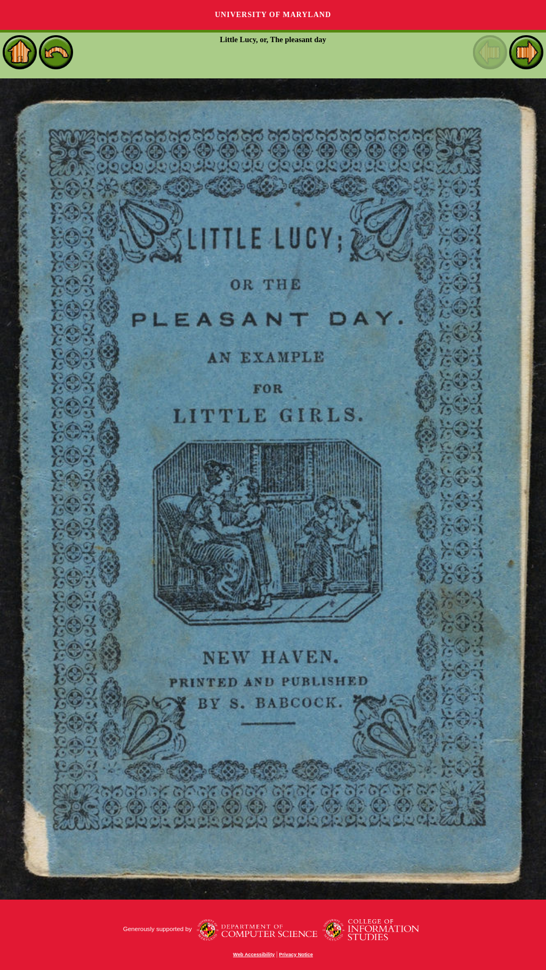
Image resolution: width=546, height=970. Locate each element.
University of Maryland (273, 15)
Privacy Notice (296, 954)
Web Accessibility (254, 954)
